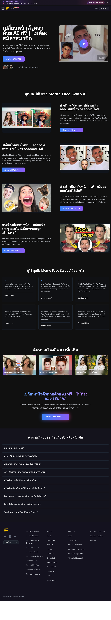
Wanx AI (50, 564)
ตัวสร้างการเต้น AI (32, 571)
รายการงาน (72, 559)
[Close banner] (107, 2)
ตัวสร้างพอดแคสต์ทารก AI (34, 575)
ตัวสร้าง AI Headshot (33, 555)
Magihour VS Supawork (76, 568)
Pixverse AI (51, 559)
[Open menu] (96, 8)
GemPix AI (50, 590)
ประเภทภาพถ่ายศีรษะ (75, 564)
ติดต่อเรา (93, 559)
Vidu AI (49, 550)
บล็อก (70, 555)
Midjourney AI (52, 581)
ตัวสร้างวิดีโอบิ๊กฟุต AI (33, 588)
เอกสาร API (72, 550)
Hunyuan (50, 568)
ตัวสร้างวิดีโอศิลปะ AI (33, 580)
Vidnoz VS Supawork (75, 572)
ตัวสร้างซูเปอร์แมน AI (33, 593)
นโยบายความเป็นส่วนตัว (98, 550)
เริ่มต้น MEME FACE (13, 59)
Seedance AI (51, 586)
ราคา (13, 8)
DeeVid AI (50, 572)
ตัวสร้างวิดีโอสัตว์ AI (32, 566)
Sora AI (49, 595)
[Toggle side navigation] (3, 8)
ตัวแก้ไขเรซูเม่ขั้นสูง (32, 550)
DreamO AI (51, 577)
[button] (55, 448)
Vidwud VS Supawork (75, 577)
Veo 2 (49, 555)
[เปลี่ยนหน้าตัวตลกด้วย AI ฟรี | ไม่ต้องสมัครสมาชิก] (83, 43)
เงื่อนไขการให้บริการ (97, 555)
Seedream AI (51, 599)
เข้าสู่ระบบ (104, 8)
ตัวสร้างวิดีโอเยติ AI (32, 584)
